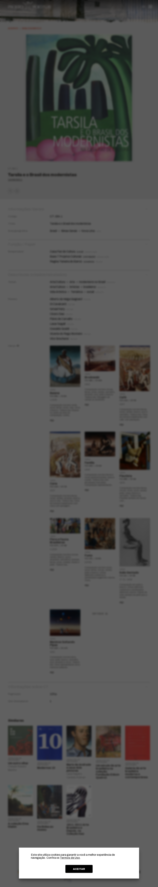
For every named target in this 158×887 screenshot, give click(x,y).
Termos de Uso (70, 857)
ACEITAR (79, 869)
